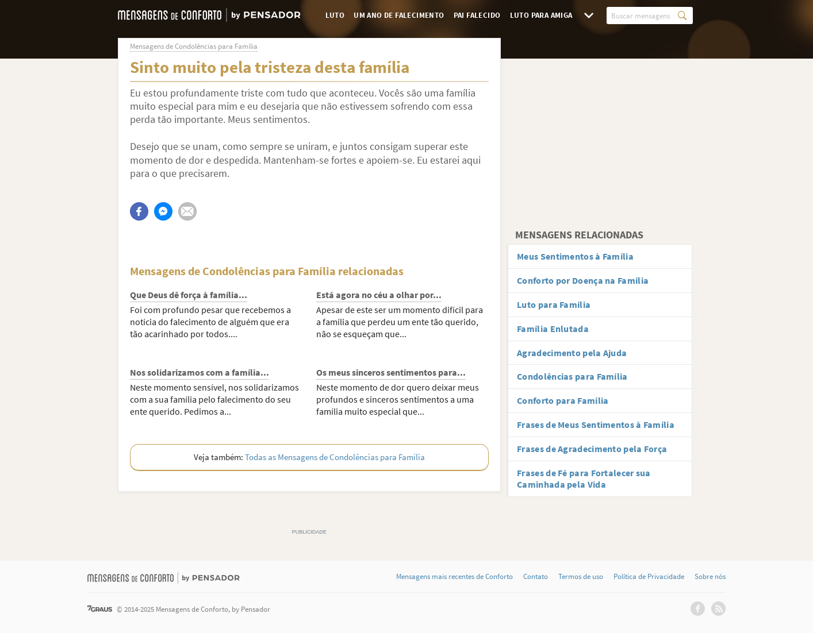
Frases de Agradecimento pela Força (592, 448)
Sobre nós (710, 576)
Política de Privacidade (648, 576)
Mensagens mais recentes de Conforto (454, 576)
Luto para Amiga (541, 15)
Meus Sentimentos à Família (575, 256)
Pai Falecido (477, 15)
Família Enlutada (553, 328)
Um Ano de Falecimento (399, 15)
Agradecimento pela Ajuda (572, 352)
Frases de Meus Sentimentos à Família (595, 424)
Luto (335, 15)
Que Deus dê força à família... (188, 294)
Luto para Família (553, 304)
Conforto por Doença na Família (583, 280)
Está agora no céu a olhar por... (379, 294)
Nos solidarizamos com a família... (199, 372)
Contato (535, 576)
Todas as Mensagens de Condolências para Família (335, 456)
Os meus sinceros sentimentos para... (391, 372)
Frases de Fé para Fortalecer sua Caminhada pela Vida (584, 479)
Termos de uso (580, 576)
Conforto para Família (562, 400)
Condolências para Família (572, 376)
